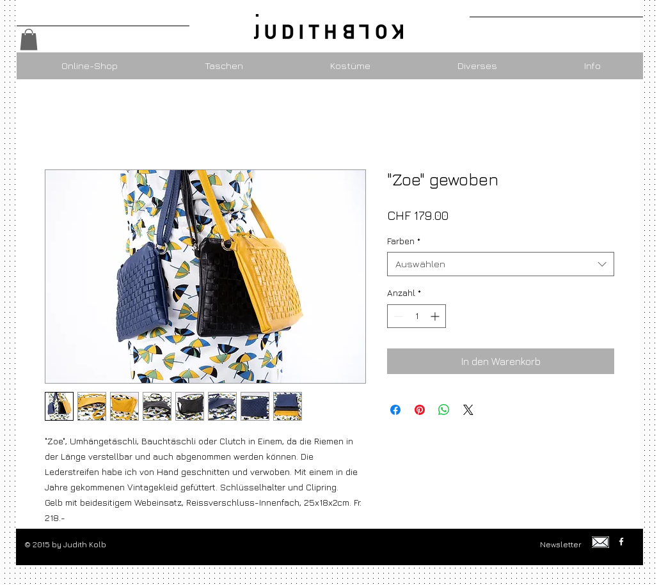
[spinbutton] (416, 316)
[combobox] (500, 264)
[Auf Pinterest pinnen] (419, 409)
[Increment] (436, 316)
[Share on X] (468, 409)
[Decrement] (397, 316)
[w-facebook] (621, 541)
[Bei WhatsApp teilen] (444, 409)
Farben (403, 240)
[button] (29, 39)
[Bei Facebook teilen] (395, 409)
